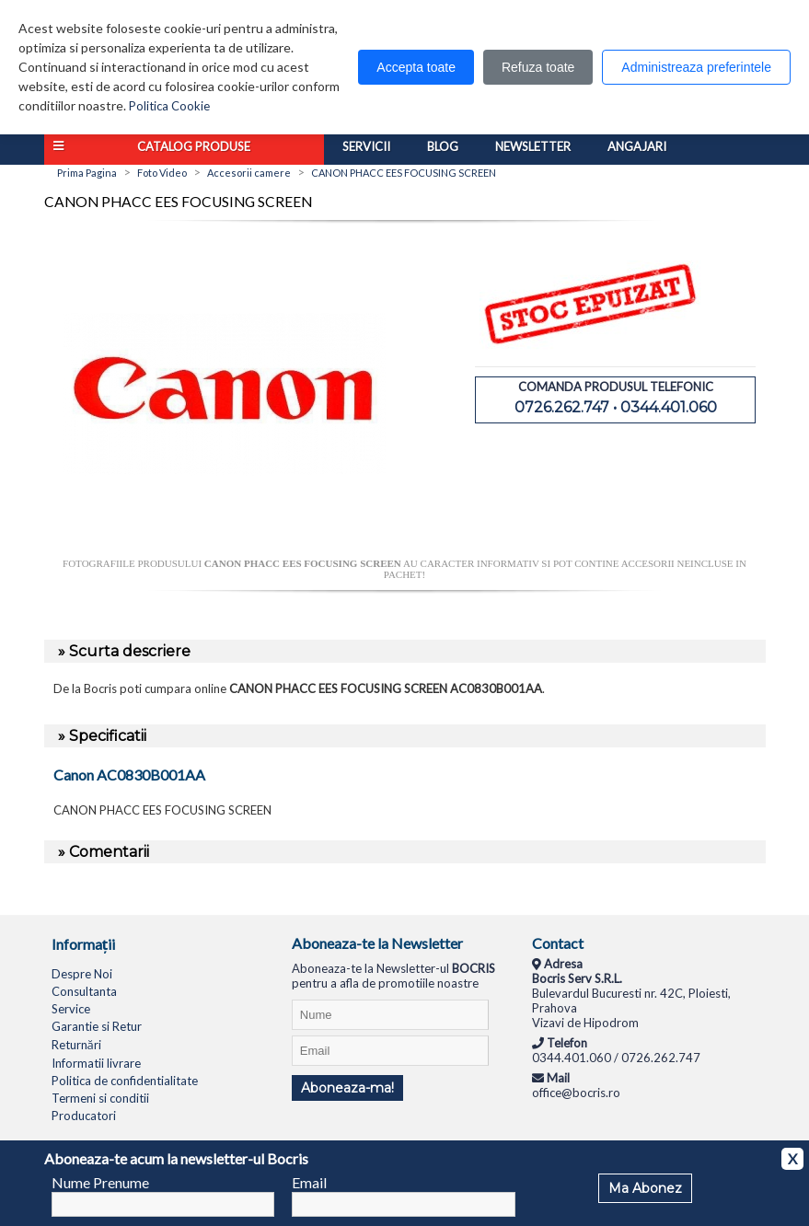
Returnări (76, 1044)
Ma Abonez (645, 1188)
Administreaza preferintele (696, 67)
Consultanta (84, 991)
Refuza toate (538, 67)
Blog (442, 146)
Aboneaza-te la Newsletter (377, 943)
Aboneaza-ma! (347, 1088)
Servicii (366, 146)
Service (71, 1008)
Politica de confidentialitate (125, 1080)
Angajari (636, 146)
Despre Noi (82, 973)
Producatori (84, 1115)
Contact (558, 943)
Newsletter (533, 146)
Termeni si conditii (100, 1098)
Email (309, 1182)
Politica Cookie (169, 105)
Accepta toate (416, 67)
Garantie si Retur (97, 1026)
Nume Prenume (100, 1182)
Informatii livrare (96, 1063)
